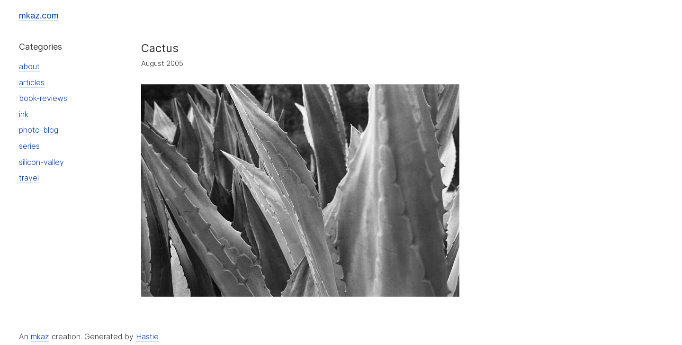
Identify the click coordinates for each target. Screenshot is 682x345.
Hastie (147, 336)
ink (23, 114)
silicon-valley (41, 162)
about (29, 66)
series (29, 146)
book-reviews (43, 98)
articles (32, 82)
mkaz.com (39, 15)
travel (29, 177)
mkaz (40, 336)
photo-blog (38, 130)
